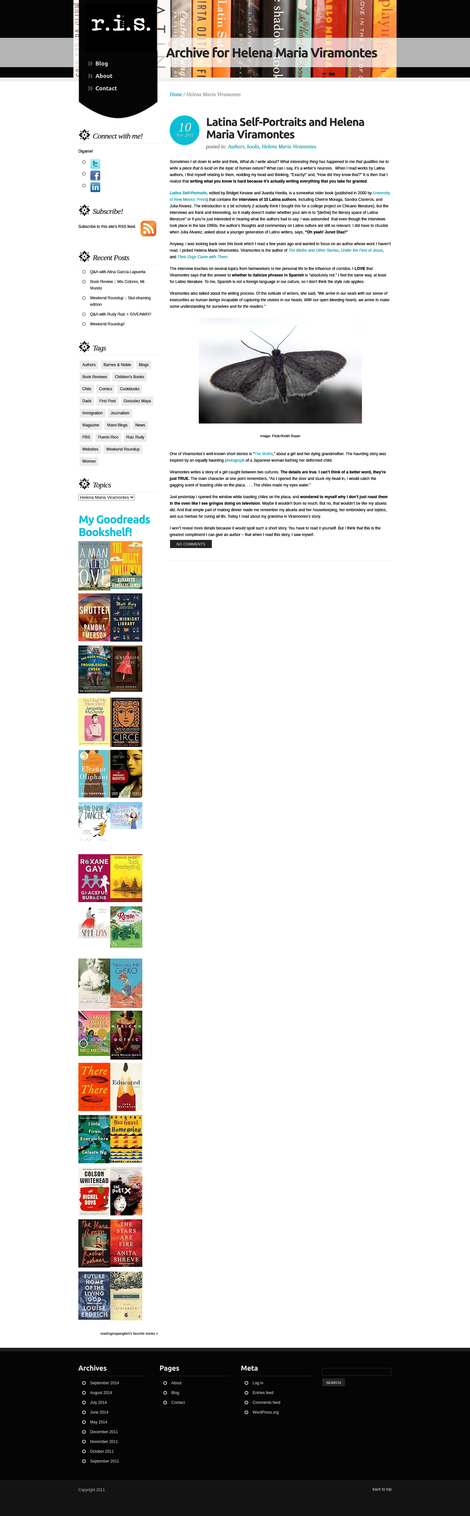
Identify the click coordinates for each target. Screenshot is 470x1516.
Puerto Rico (108, 437)
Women (89, 461)
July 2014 (98, 1402)
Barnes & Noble (117, 365)
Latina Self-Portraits (188, 193)
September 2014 (104, 1383)
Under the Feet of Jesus (362, 250)
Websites (90, 449)
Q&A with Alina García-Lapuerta (117, 272)
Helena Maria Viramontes (289, 146)
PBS (86, 437)
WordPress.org (266, 1412)
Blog (175, 1392)
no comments (191, 544)
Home (176, 94)
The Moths (263, 454)
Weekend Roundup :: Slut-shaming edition (120, 301)
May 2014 (98, 1422)
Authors (89, 365)
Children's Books (129, 377)
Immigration (92, 413)
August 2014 (101, 1392)
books (253, 146)
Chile (86, 389)
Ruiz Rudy (135, 437)
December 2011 (104, 1432)
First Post (107, 401)
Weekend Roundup (123, 449)
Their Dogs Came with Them (202, 257)
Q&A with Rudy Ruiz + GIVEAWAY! (120, 314)
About (176, 1383)
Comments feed (266, 1402)
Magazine (90, 425)
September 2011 (104, 1461)
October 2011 (102, 1451)
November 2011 (104, 1441)
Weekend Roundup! (107, 324)
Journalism (120, 413)
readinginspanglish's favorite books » (129, 1333)
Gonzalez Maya (137, 401)
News (140, 425)
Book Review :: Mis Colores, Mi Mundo (117, 284)
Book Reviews (94, 377)
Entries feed (263, 1392)
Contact (178, 1402)
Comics (105, 389)
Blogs (144, 365)
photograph (235, 460)
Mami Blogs (117, 425)
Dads (86, 401)
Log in (258, 1383)
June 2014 (99, 1412)
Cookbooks (129, 389)
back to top (382, 1489)
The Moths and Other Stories (314, 250)
